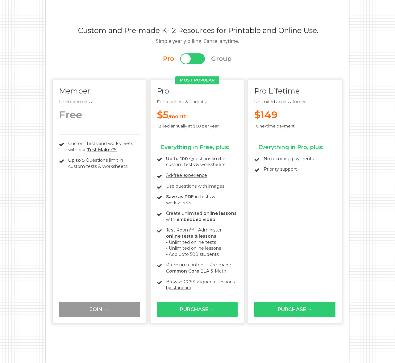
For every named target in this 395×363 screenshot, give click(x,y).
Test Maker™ (102, 149)
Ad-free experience (186, 175)
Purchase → (197, 309)
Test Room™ (180, 230)
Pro (168, 58)
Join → (99, 309)
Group (221, 58)
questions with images (200, 186)
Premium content (185, 265)
